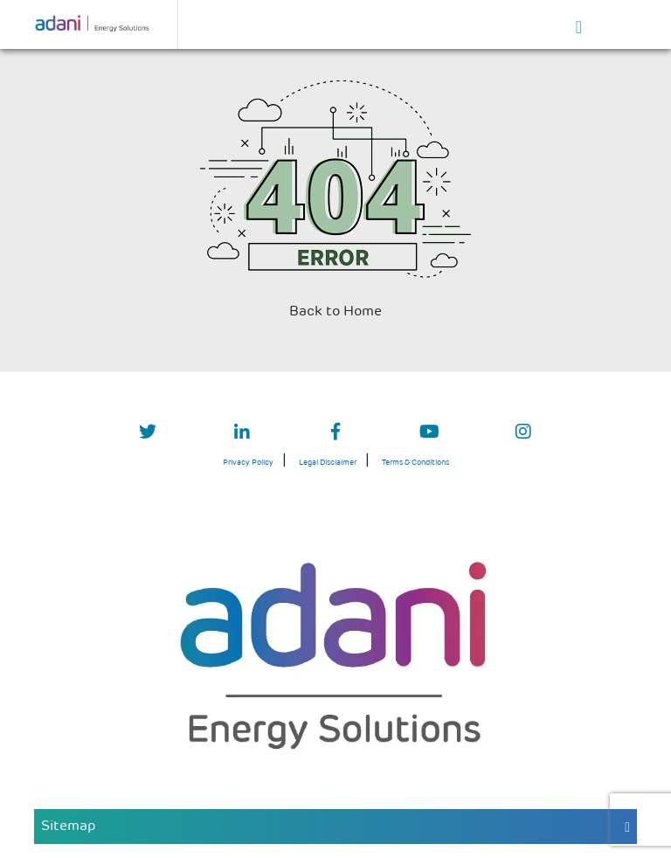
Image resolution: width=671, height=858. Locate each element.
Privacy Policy (248, 463)
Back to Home (335, 312)
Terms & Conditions (415, 463)
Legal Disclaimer (327, 463)
